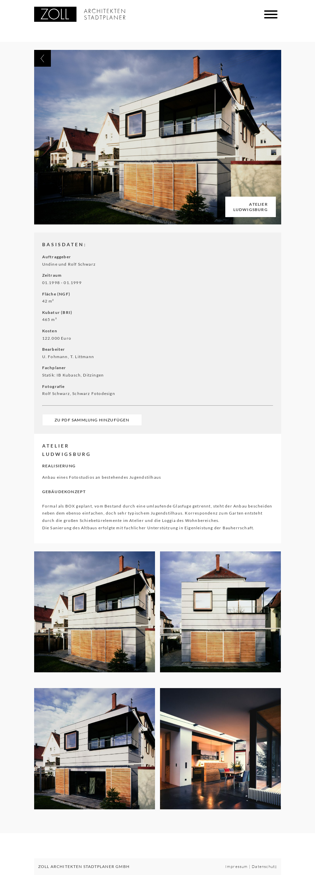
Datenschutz (264, 866)
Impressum (236, 866)
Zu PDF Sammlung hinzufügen (92, 419)
